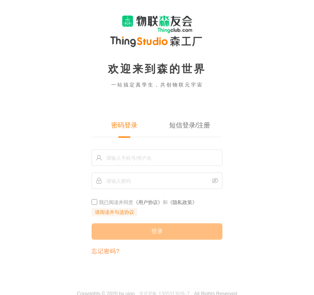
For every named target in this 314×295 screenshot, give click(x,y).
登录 (157, 231)
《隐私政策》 (182, 202)
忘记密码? (106, 251)
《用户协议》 (148, 202)
